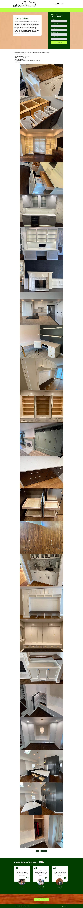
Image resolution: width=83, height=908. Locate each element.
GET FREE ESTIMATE (41, 899)
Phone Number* (54, 28)
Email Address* (54, 23)
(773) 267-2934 (59, 3)
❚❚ (40, 851)
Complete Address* (55, 32)
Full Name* (53, 19)
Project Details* (54, 36)
